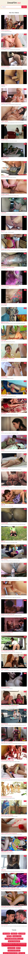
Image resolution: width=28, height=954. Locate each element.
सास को (18, 948)
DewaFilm (14, 3)
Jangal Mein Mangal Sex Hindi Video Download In (14, 944)
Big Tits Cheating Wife (14, 941)
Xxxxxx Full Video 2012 (14, 950)
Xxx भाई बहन (22, 933)
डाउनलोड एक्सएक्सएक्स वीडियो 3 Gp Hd (14, 938)
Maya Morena (11, 948)
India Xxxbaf (6, 933)
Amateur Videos (17, 936)
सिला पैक (9, 936)
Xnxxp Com (14, 933)
